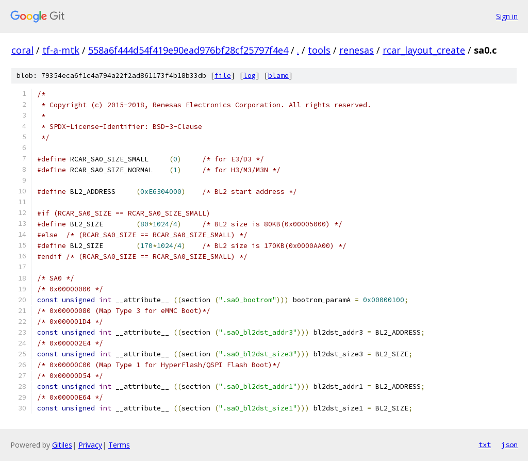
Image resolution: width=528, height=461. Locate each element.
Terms (119, 445)
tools (319, 50)
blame (278, 75)
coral (22, 50)
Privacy (90, 445)
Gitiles (62, 445)
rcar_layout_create (424, 50)
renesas (356, 50)
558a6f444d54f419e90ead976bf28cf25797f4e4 (188, 50)
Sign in (507, 16)
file (222, 75)
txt (484, 444)
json (509, 444)
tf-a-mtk (60, 50)
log (249, 75)
